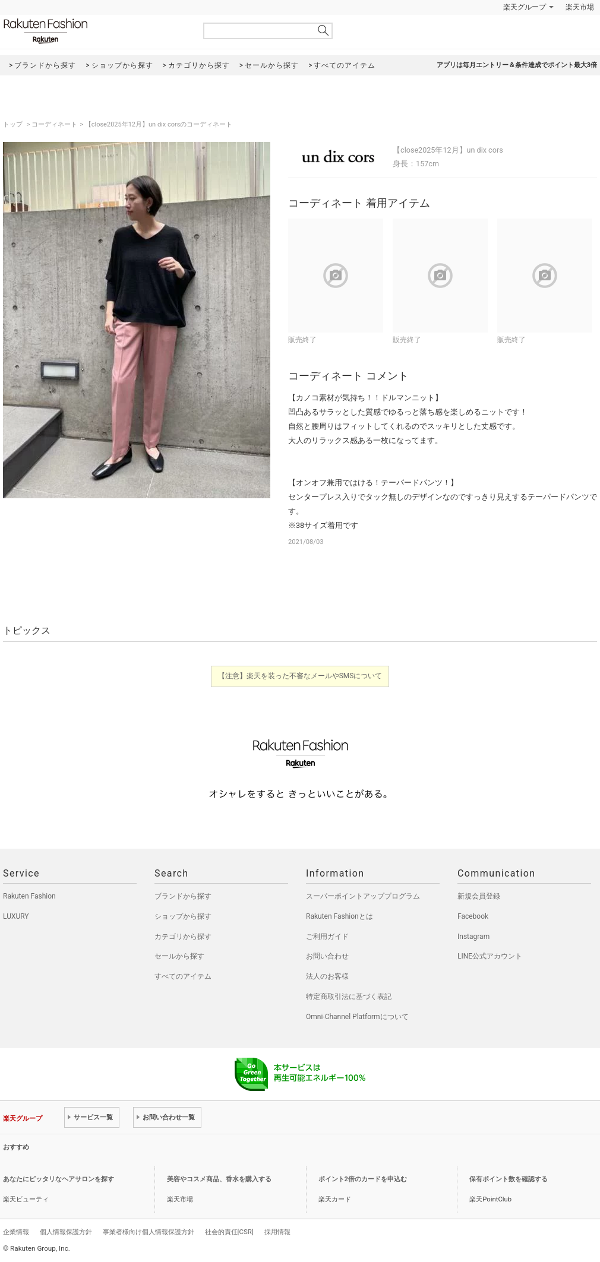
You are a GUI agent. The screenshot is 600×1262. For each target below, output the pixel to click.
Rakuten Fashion (95, 31)
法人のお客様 (327, 976)
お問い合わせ (327, 956)
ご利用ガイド (327, 936)
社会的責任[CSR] (229, 1232)
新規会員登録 (478, 896)
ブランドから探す (182, 896)
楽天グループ (524, 7)
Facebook (472, 916)
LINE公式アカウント (489, 956)
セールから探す (179, 956)
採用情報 (277, 1232)
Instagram (473, 936)
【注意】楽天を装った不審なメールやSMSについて (300, 676)
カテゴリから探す (182, 936)
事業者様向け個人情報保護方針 (148, 1232)
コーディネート (54, 124)
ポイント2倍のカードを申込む (362, 1179)
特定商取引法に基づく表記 (348, 996)
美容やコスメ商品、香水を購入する (219, 1179)
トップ (13, 124)
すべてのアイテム (182, 976)
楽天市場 (580, 7)
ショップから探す (182, 916)
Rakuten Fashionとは (339, 916)
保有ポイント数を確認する (508, 1179)
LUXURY (16, 916)
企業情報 (16, 1232)
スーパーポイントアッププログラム (363, 896)
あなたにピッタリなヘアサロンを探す (58, 1179)
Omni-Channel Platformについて (357, 1017)
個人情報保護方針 (66, 1232)
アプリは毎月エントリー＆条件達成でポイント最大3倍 (517, 65)
